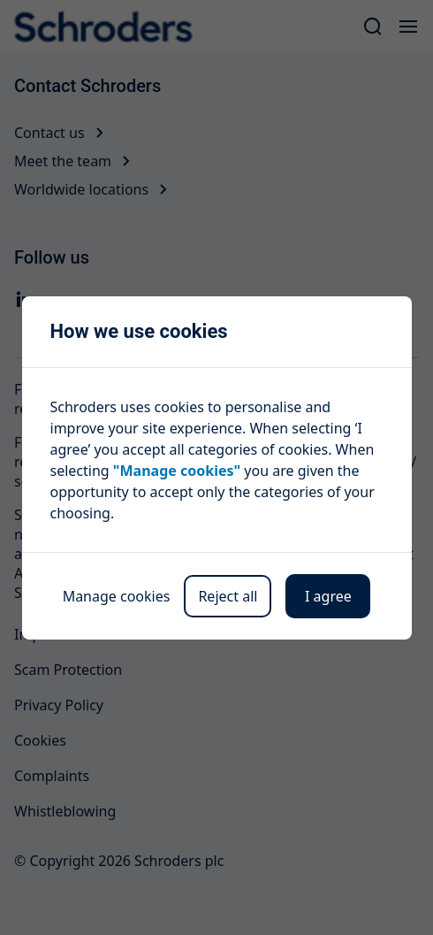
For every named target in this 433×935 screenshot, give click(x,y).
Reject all (227, 596)
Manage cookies (117, 596)
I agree (328, 596)
